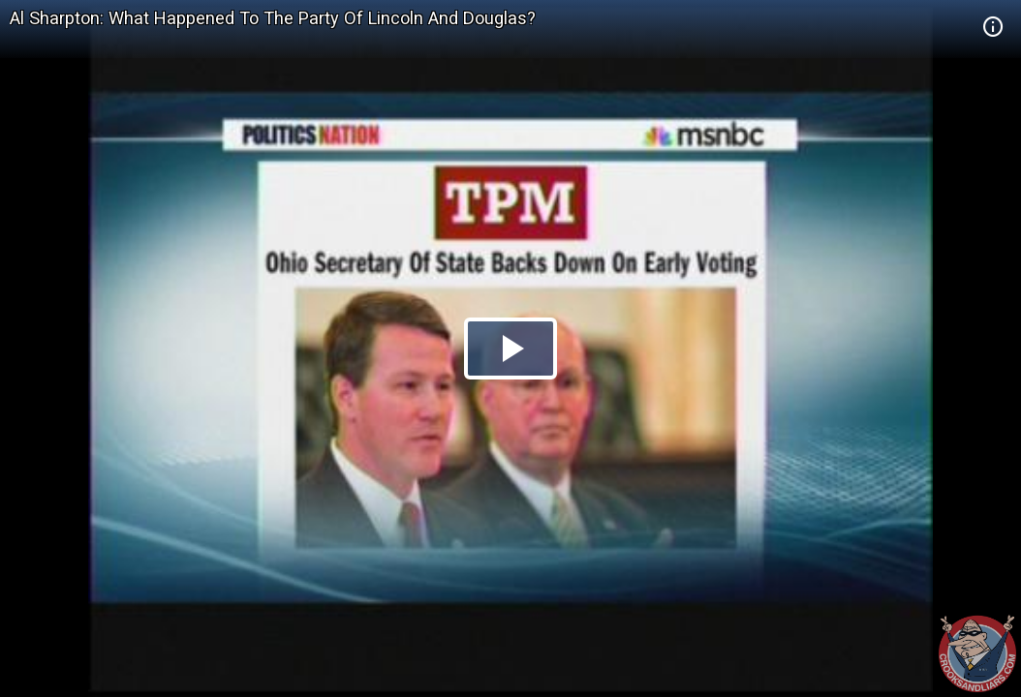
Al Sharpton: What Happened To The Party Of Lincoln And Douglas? (273, 18)
